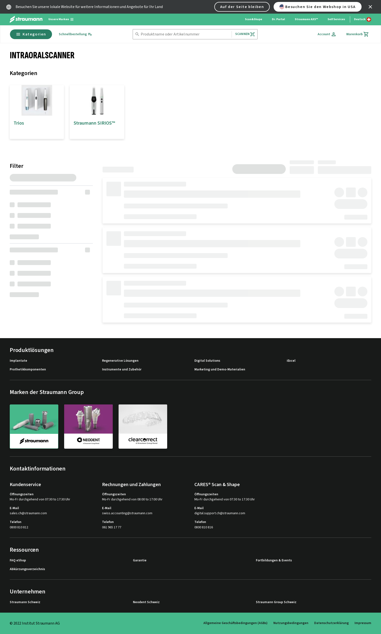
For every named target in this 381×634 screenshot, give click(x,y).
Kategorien (31, 34)
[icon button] (370, 7)
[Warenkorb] (357, 34)
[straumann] (34, 426)
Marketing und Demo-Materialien (219, 369)
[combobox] (185, 34)
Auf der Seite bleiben (242, 6)
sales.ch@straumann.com (28, 513)
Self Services (336, 19)
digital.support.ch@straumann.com (219, 513)
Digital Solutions (207, 361)
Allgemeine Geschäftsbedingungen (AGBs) (235, 623)
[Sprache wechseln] (362, 19)
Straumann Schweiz (25, 602)
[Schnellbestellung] (75, 34)
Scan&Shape (253, 19)
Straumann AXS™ (306, 19)
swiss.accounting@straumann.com (127, 513)
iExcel (291, 361)
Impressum (363, 623)
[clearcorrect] (143, 426)
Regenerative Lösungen (120, 361)
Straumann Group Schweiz (276, 602)
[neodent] (88, 426)
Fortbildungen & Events (274, 560)
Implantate (18, 361)
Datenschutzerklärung (331, 623)
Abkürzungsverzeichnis (27, 569)
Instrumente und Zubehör (121, 369)
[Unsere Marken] (61, 19)
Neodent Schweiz (146, 602)
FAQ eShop (18, 560)
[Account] (327, 34)
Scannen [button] (245, 34)
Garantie (140, 560)
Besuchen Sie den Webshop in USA (317, 6)
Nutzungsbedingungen (290, 623)
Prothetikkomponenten (28, 369)
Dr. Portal (278, 19)
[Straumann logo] (26, 19)
